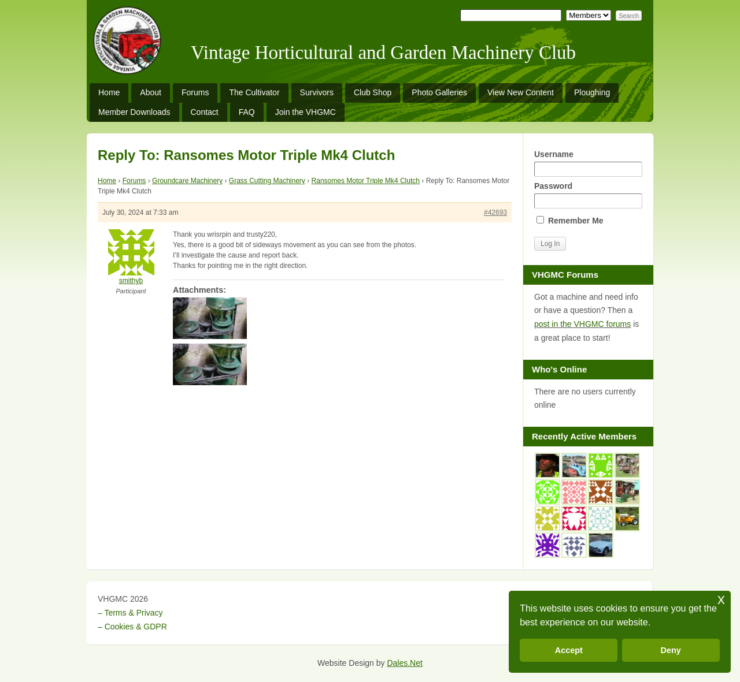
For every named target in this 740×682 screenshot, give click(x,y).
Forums (195, 92)
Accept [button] (569, 650)
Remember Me (570, 220)
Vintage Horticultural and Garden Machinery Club (383, 52)
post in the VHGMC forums (582, 324)
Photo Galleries (439, 92)
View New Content (520, 92)
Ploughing (592, 92)
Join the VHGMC (305, 112)
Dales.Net (404, 663)
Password (588, 194)
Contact (205, 112)
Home (109, 92)
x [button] (721, 599)
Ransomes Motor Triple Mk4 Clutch (366, 181)
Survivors (317, 92)
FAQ (247, 112)
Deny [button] (671, 650)
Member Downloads (134, 112)
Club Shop (372, 92)
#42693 (495, 212)
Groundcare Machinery (187, 181)
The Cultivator (254, 92)
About (150, 92)
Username (588, 163)
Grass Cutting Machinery (267, 181)
